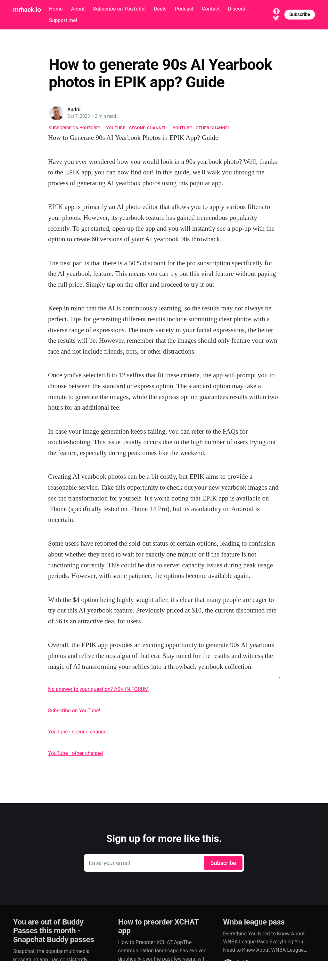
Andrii (74, 110)
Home (56, 9)
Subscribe (299, 14)
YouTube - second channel (136, 127)
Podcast (184, 9)
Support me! (63, 20)
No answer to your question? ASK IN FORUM (98, 689)
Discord (237, 9)
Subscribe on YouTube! (119, 9)
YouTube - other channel (201, 127)
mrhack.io (27, 9)
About (78, 9)
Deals (160, 9)
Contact (211, 9)
